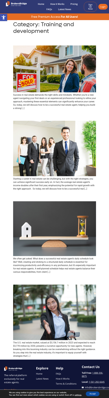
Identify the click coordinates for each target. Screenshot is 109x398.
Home (41, 4)
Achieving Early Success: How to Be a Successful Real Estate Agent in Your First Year (53, 115)
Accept (92, 393)
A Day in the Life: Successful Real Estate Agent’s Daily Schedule (49, 195)
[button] (3, 17)
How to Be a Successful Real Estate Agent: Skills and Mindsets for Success (48, 39)
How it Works (57, 4)
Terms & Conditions (66, 383)
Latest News (64, 9)
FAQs (49, 9)
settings (77, 395)
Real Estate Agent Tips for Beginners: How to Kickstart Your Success (53, 279)
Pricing (74, 4)
